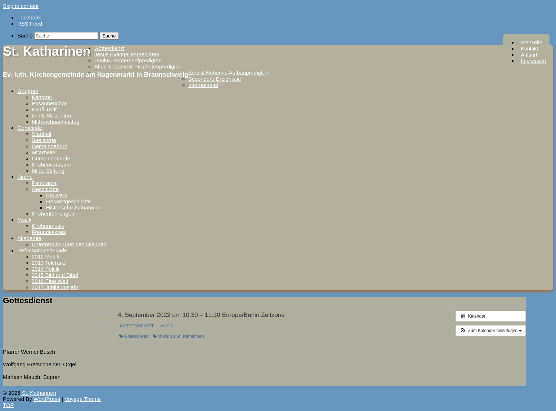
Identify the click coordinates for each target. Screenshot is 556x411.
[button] (490, 331)
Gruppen (27, 91)
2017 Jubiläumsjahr (55, 287)
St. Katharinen (47, 51)
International (203, 85)
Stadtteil (41, 134)
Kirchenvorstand (51, 165)
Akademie (29, 238)
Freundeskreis (49, 232)
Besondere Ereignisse (214, 79)
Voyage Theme (82, 399)
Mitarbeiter (44, 152)
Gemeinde (29, 128)
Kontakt (529, 49)
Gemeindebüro (49, 146)
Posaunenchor (49, 103)
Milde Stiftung (48, 171)
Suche (25, 35)
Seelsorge (44, 140)
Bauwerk (56, 195)
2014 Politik (46, 269)
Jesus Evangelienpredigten (126, 54)
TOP (8, 405)
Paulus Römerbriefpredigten (128, 60)
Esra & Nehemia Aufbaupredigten (228, 73)
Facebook (29, 17)
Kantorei (42, 97)
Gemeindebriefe (51, 158)
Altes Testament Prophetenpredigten (137, 66)
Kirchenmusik (48, 226)
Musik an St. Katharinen (178, 336)
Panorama (44, 183)
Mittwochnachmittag (56, 122)
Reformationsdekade (42, 250)
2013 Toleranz (49, 263)
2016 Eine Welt (50, 281)
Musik (24, 220)
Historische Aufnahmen (74, 207)
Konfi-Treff (44, 109)
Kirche (25, 177)
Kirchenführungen (53, 214)
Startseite (531, 42)
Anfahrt (529, 55)
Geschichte (45, 189)
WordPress (46, 399)
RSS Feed (29, 24)
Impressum (533, 61)
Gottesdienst (109, 48)
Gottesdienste (137, 326)
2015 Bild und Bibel (55, 275)
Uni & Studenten (51, 115)
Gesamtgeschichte (68, 201)
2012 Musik (45, 256)
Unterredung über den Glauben (69, 244)
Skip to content (21, 6)
